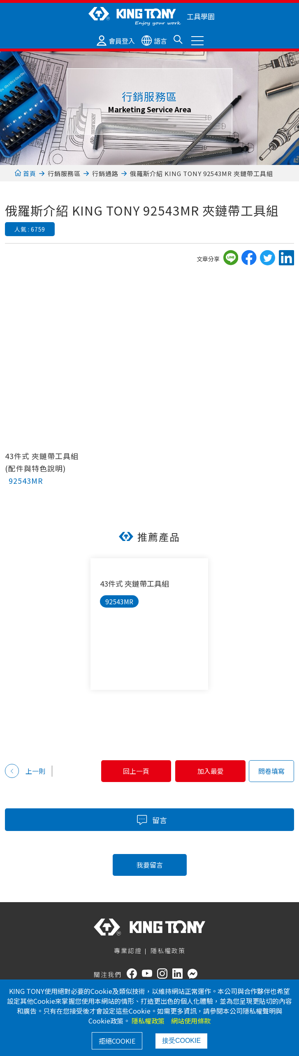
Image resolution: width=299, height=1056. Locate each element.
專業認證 (128, 950)
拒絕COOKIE (117, 1041)
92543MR (26, 480)
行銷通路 (105, 173)
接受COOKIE (181, 1040)
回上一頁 (132, 771)
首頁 (25, 173)
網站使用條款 (191, 1021)
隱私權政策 (168, 950)
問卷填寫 (271, 771)
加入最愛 (209, 771)
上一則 (25, 771)
